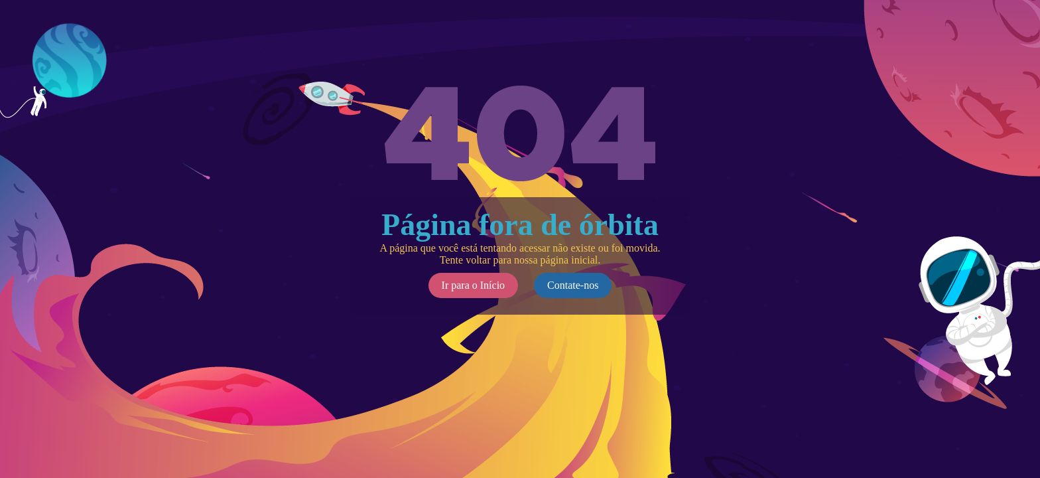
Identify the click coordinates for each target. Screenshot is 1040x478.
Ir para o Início (473, 285)
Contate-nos (572, 285)
